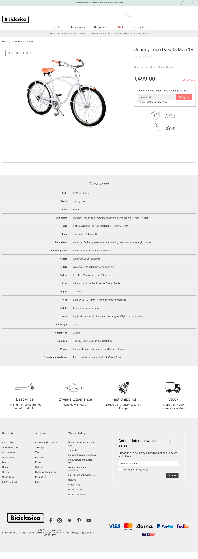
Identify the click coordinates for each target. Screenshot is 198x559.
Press (38, 466)
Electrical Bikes (9, 486)
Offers (5, 476)
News (5, 471)
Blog (37, 486)
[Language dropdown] (157, 2)
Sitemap (39, 451)
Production (40, 481)
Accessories (8, 461)
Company (40, 461)
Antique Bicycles (10, 451)
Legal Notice (74, 489)
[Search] (99, 17)
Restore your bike (76, 499)
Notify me (184, 100)
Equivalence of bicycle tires (81, 479)
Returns (72, 484)
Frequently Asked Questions (82, 459)
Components (8, 456)
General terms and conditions (77, 472)
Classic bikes (8, 446)
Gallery (38, 471)
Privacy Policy (160, 105)
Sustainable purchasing (46, 476)
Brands (5, 466)
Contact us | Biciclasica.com (48, 446)
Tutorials (72, 454)
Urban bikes (8, 481)
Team (38, 456)
